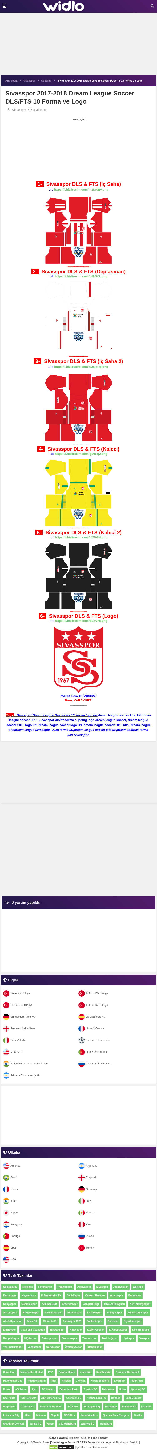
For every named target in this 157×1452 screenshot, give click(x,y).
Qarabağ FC (138, 1389)
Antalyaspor (120, 1286)
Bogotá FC (9, 1406)
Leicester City (11, 1415)
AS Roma (20, 1389)
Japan (10, 1212)
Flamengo (111, 1406)
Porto (122, 1389)
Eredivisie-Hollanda (93, 1040)
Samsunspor (69, 1338)
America (11, 1165)
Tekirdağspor (109, 1338)
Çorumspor (53, 1346)
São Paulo (9, 1398)
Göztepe (138, 1286)
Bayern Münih (67, 1372)
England (87, 1177)
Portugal (11, 1236)
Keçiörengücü (140, 1329)
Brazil (10, 1177)
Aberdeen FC (74, 1398)
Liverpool (119, 1380)
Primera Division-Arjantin (21, 1075)
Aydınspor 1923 (72, 1321)
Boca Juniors (133, 1398)
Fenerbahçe (45, 1286)
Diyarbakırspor (132, 1321)
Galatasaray (10, 1286)
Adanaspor (116, 1295)
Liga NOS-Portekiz (93, 1051)
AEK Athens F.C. (51, 1398)
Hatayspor (76, 1329)
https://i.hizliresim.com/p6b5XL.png (81, 276)
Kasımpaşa (9, 1295)
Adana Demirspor (137, 1312)
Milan (28, 1415)
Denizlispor (73, 1295)
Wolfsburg (106, 1423)
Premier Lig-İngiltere (19, 1028)
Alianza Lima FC (96, 1398)
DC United (48, 1389)
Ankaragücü (10, 1312)
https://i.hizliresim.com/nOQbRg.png (81, 366)
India (9, 1200)
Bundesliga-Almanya (19, 1016)
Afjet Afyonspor (12, 1321)
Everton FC (90, 1389)
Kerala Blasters (100, 1380)
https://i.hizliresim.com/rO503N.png (81, 537)
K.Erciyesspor (95, 1329)
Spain (10, 1247)
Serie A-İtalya (14, 1040)
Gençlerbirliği (91, 1304)
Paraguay (12, 1224)
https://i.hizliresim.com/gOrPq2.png (81, 454)
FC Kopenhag (92, 1406)
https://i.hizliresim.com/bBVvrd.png (81, 621)
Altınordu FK (50, 1321)
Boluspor (113, 1321)
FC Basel (73, 1406)
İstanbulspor (94, 1346)
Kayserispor (28, 1295)
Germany (87, 1189)
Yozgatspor (34, 1346)
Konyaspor (9, 1304)
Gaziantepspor (53, 1312)
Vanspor (144, 1338)
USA (9, 1259)
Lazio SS (146, 1406)
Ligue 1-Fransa (91, 1028)
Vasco (50, 1423)
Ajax (34, 1389)
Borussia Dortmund (127, 1372)
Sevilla (138, 1415)
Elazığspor (9, 1329)
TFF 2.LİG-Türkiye (17, 1005)
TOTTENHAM (28, 1398)
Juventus (85, 1372)
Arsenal (66, 1380)
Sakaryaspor (49, 1338)
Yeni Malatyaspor (140, 1304)
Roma (6, 1389)
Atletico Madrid (37, 1380)
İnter (53, 1380)
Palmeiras (108, 1389)
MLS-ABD (12, 1051)
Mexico (86, 1212)
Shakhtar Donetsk (13, 1423)
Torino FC (35, 1423)
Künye (53, 1437)
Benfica (115, 1398)
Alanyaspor (84, 1286)
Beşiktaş (27, 1286)
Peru (84, 1224)
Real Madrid (103, 1372)
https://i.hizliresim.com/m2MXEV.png (81, 189)
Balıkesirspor (94, 1321)
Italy (84, 1200)
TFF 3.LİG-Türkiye (93, 1005)
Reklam (74, 1437)
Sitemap (63, 1437)
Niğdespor (30, 1338)
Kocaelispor (94, 1312)
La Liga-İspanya (91, 1016)
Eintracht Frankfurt (51, 1406)
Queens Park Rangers (116, 1415)
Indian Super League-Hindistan (25, 1063)
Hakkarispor (57, 1329)
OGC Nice (69, 1415)
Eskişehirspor (31, 1312)
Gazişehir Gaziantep (33, 1329)
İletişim (104, 1437)
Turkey (86, 1247)
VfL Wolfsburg (67, 1423)
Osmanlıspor (29, 1304)
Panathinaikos (89, 1415)
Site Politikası (89, 1437)
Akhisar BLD (49, 1304)
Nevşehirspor (11, 1338)
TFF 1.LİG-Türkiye (93, 993)
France (11, 1189)
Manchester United (31, 1372)
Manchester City (12, 1380)
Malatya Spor (114, 1312)
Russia (86, 1236)
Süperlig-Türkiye (16, 993)
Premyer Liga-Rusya (94, 1063)
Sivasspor (102, 1286)
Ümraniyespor (73, 1346)
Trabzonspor (64, 1286)
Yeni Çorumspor (12, 1346)
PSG (50, 1372)
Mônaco (41, 1415)
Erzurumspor (70, 1304)
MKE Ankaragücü (114, 1304)
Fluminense (129, 1406)
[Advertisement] (78, 46)
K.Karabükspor (118, 1329)
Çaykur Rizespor (95, 1295)
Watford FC (87, 1423)
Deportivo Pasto (68, 1389)
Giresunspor (74, 1312)
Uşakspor (128, 1338)
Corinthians (28, 1406)
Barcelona (9, 1372)
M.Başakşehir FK (51, 1295)
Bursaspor (134, 1295)
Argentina (87, 1165)
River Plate (137, 1380)
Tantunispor (89, 1338)
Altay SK (32, 1321)
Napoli (55, 1415)
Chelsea (80, 1380)
